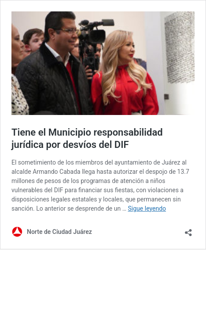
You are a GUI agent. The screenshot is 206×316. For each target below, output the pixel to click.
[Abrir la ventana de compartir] (188, 230)
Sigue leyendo (147, 208)
